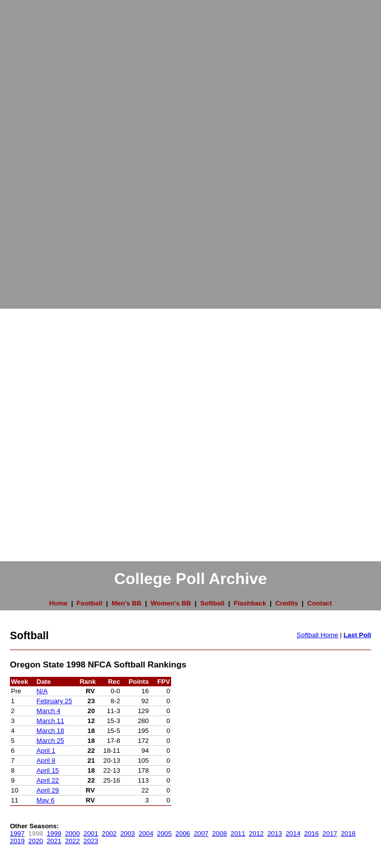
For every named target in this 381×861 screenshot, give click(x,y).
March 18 (50, 730)
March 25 (50, 740)
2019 (17, 841)
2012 (256, 833)
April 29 (48, 790)
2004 (145, 833)
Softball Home (317, 635)
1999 (54, 833)
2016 (311, 833)
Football (90, 603)
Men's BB (126, 603)
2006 (183, 833)
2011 (238, 833)
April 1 (46, 750)
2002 (109, 833)
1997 (17, 833)
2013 (274, 833)
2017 (329, 833)
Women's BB (171, 603)
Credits (286, 603)
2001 (90, 833)
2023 (90, 841)
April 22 (48, 780)
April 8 (46, 760)
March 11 (50, 721)
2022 (72, 841)
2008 (219, 833)
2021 (54, 841)
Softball (212, 603)
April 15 (48, 770)
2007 (201, 833)
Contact (319, 603)
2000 (72, 833)
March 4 (49, 711)
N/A (42, 691)
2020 (35, 841)
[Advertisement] (39, 149)
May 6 (46, 800)
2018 (348, 833)
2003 (127, 833)
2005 (164, 833)
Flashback (250, 603)
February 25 (54, 701)
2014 (293, 833)
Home (58, 603)
